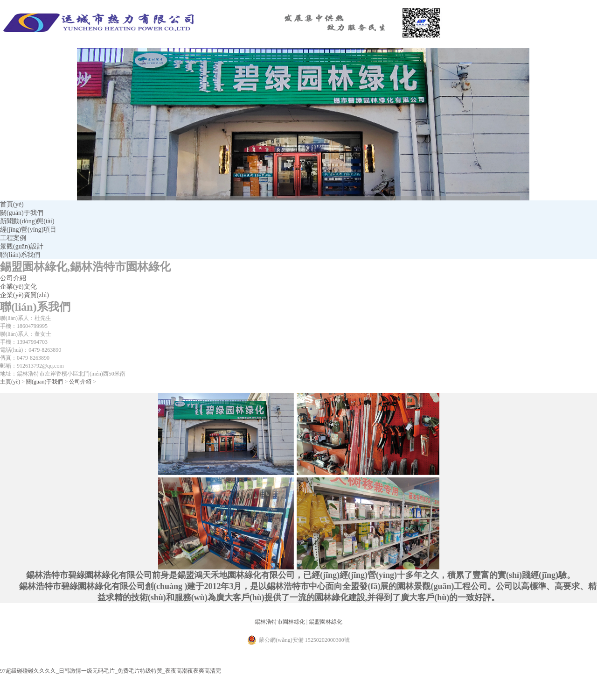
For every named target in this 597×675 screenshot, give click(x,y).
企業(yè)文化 (18, 286)
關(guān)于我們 (21, 212)
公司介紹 (13, 278)
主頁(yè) (10, 381)
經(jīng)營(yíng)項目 (28, 229)
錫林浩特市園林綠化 (280, 621)
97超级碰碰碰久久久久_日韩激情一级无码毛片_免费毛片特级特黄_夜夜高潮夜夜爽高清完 (110, 671)
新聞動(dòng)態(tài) (27, 221)
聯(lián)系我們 (20, 254)
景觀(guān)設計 (21, 246)
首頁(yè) (12, 204)
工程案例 (13, 238)
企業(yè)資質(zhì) (24, 294)
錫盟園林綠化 (325, 621)
